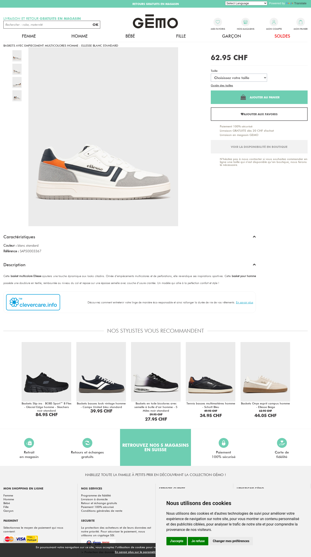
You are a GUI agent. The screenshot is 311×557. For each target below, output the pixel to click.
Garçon (231, 36)
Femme (29, 36)
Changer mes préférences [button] (231, 541)
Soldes (282, 36)
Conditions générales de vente (101, 510)
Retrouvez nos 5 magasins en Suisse (155, 447)
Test (236, 85)
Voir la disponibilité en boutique (259, 147)
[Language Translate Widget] (246, 3)
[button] (129, 238)
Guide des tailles (222, 85)
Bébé (130, 36)
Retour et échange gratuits (99, 503)
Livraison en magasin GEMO (239, 135)
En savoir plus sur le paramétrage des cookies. (146, 552)
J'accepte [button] (177, 541)
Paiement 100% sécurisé (236, 126)
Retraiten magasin (29, 448)
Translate (296, 3)
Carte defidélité (282, 448)
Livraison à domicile (94, 499)
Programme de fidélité (96, 495)
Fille (181, 36)
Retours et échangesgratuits (87, 448)
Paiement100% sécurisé (224, 448)
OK (95, 25)
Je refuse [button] (198, 541)
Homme (79, 36)
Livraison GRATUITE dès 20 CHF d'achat (247, 130)
